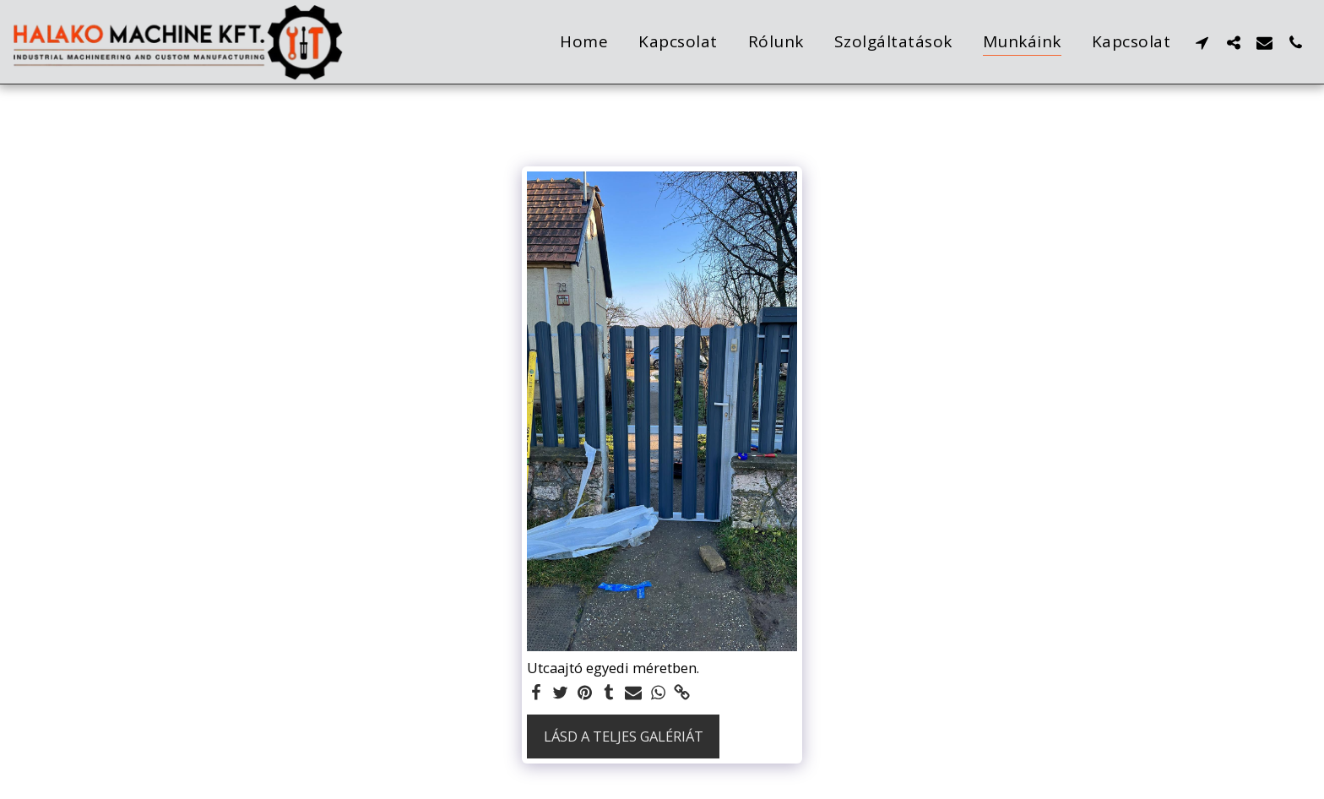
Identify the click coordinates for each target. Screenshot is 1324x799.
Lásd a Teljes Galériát (623, 736)
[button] (1202, 42)
